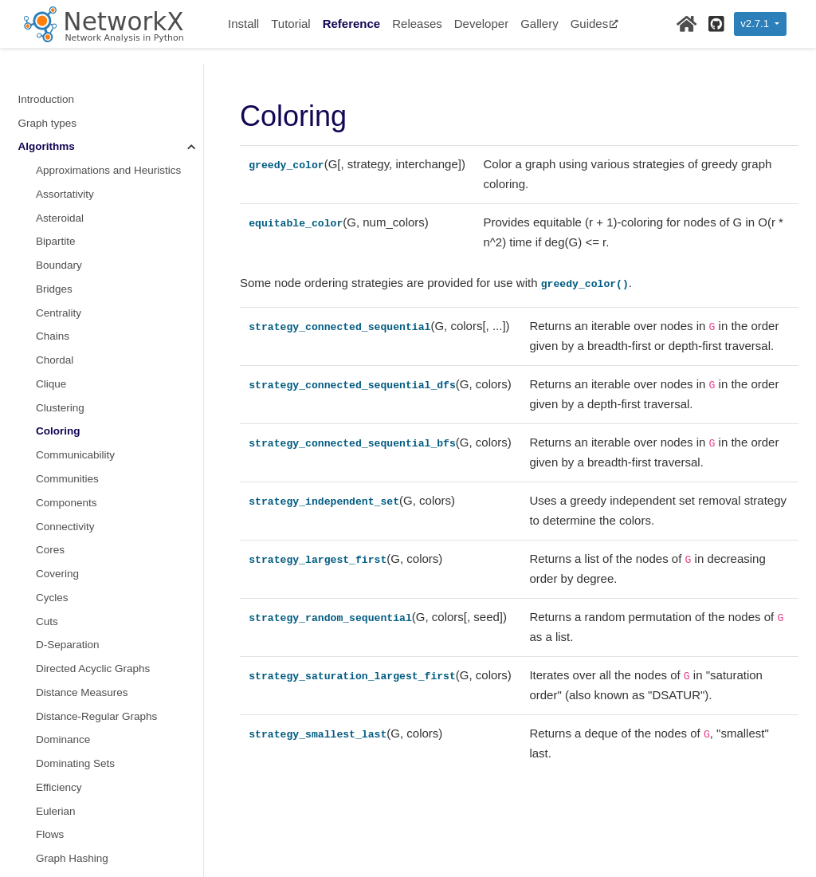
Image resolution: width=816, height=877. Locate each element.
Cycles (52, 370)
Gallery (539, 23)
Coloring (58, 203)
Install (243, 23)
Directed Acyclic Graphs (93, 440)
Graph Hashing (72, 630)
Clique (51, 156)
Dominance (63, 511)
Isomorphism (66, 749)
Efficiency (59, 559)
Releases (417, 23)
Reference (352, 23)
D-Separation (68, 417)
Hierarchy (59, 678)
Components (66, 275)
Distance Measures (82, 464)
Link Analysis (67, 773)
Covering (57, 346)
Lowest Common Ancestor (99, 820)
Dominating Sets (75, 535)
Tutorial (290, 23)
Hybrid (51, 702)
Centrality (58, 85)
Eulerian (56, 583)
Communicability (75, 227)
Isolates (54, 725)
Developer (481, 23)
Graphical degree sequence (102, 654)
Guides (595, 23)
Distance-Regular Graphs (96, 488)
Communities (67, 251)
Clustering (60, 180)
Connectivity (65, 299)
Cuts (47, 393)
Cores (50, 322)
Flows (50, 606)
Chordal (54, 132)
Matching (58, 844)
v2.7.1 (755, 23)
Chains (52, 108)
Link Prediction (71, 797)
